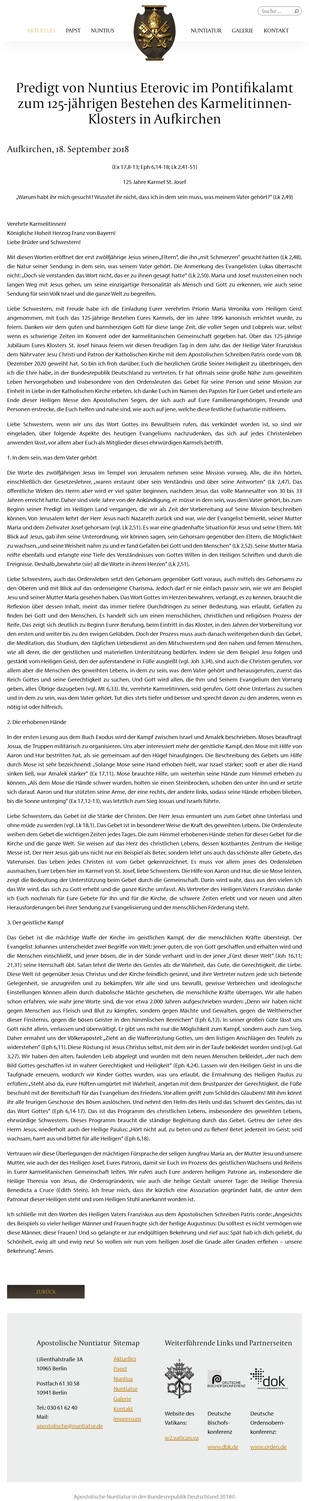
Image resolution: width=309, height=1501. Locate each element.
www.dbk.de (223, 1446)
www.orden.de (268, 1446)
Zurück (46, 1291)
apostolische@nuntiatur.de (70, 1425)
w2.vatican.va (182, 1437)
